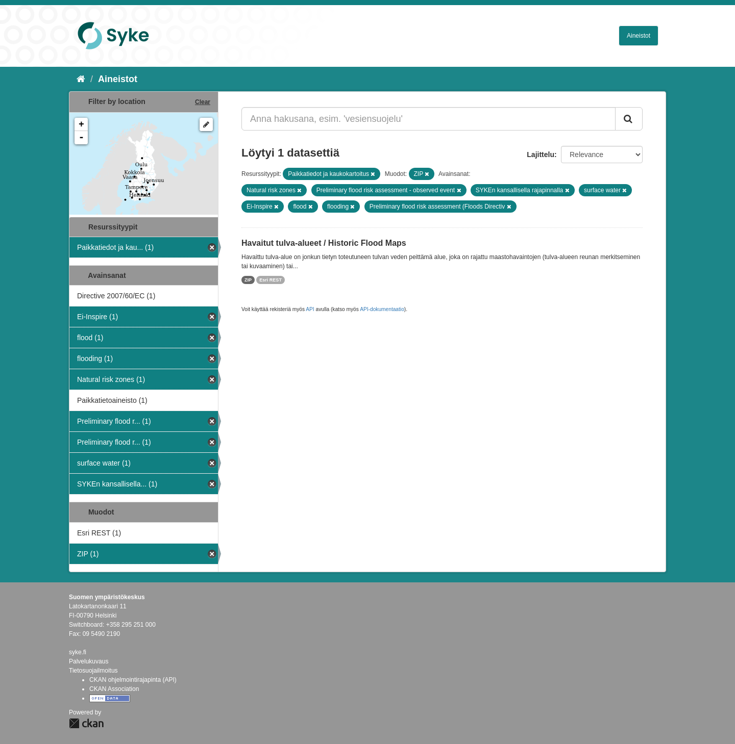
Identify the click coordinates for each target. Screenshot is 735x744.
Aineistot (638, 35)
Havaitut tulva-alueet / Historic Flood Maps (323, 243)
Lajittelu (540, 154)
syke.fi (77, 652)
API (310, 309)
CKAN (86, 723)
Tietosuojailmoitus (93, 670)
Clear (202, 102)
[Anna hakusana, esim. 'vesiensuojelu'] (428, 119)
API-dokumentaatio (382, 309)
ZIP (248, 280)
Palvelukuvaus (88, 661)
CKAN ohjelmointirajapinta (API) (133, 679)
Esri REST (270, 280)
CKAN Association (114, 688)
